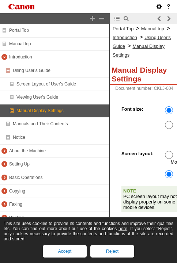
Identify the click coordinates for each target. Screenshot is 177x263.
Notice (19, 137)
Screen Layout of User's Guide (46, 84)
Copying (17, 191)
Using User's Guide (31, 70)
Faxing (15, 204)
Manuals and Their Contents (40, 123)
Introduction (20, 57)
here (122, 228)
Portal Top (19, 30)
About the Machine (27, 150)
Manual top (20, 43)
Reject (112, 251)
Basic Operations (25, 177)
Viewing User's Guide (37, 97)
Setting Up (19, 164)
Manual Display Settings (40, 110)
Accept (65, 251)
